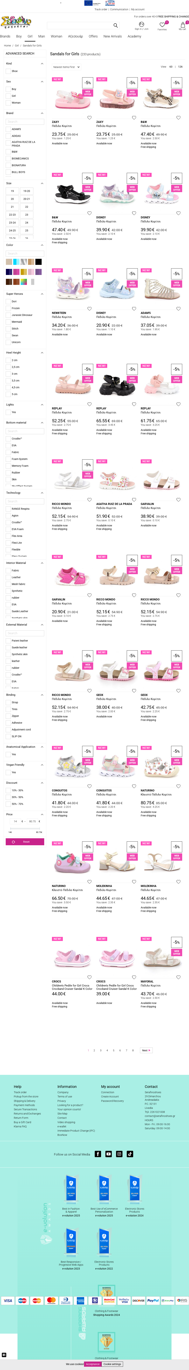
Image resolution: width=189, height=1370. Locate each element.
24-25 (12, 230)
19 (12, 191)
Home (7, 45)
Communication (119, 9)
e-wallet (61, 1126)
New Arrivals (113, 36)
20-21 (26, 198)
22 (26, 206)
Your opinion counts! (69, 1109)
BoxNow (62, 1134)
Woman (56, 36)
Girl (30, 36)
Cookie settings (112, 1364)
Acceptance (92, 1364)
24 (26, 222)
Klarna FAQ (20, 1126)
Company (63, 1092)
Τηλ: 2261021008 (155, 1111)
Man (41, 36)
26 (26, 238)
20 (12, 198)
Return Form (21, 1117)
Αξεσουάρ (75, 36)
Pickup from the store (26, 1096)
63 (170, 66)
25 (26, 230)
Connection (107, 1092)
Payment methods (24, 1105)
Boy (19, 36)
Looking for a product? (70, 1105)
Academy (134, 36)
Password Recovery (112, 1100)
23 (26, 214)
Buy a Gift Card (22, 1122)
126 (180, 66)
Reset (21, 842)
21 (12, 206)
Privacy (61, 1100)
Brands (5, 36)
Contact (62, 1117)
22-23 (12, 214)
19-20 (26, 191)
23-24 (12, 222)
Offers (93, 36)
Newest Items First (66, 67)
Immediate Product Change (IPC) (76, 1130)
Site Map (62, 1113)
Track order (100, 9)
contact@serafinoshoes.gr (160, 1116)
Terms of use (64, 1096)
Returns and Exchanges (27, 1113)
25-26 (12, 238)
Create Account (110, 1096)
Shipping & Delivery (24, 1100)
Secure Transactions (25, 1109)
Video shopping (66, 1122)
